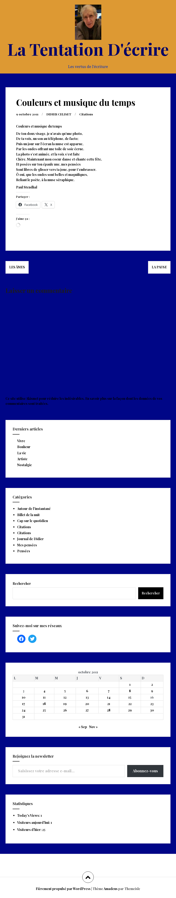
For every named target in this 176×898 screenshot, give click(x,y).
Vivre (21, 440)
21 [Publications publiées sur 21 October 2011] (108, 703)
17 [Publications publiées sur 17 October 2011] (23, 703)
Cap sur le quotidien (32, 520)
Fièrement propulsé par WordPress (63, 888)
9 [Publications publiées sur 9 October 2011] (152, 690)
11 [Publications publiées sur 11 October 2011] (44, 697)
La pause (159, 267)
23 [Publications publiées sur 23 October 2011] (152, 703)
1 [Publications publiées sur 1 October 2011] (130, 684)
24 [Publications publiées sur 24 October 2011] (23, 710)
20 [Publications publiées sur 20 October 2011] (87, 703)
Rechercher (22, 583)
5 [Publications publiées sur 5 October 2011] (65, 690)
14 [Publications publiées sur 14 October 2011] (108, 697)
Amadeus (111, 888)
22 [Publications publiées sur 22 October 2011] (130, 703)
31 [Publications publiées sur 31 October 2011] (23, 716)
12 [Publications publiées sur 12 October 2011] (64, 697)
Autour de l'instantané (34, 508)
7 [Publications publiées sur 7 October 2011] (109, 690)
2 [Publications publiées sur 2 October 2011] (152, 684)
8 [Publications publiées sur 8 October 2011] (130, 690)
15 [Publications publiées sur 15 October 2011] (129, 697)
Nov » (93, 726)
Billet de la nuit (28, 514)
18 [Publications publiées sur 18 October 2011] (44, 703)
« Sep (83, 726)
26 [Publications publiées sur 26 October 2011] (65, 710)
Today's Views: (29, 815)
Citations (89, 114)
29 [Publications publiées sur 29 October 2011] (130, 710)
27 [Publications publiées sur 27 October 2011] (87, 710)
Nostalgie (24, 465)
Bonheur (23, 446)
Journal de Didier (30, 538)
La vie (21, 453)
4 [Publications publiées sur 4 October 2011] (44, 690)
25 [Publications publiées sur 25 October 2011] (44, 710)
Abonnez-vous (145, 770)
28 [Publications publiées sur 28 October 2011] (108, 710)
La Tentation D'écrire (88, 49)
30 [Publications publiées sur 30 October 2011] (152, 710)
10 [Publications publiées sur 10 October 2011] (23, 697)
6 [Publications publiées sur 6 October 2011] (87, 690)
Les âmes (17, 267)
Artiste (22, 459)
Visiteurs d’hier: (29, 829)
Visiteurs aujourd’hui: (34, 822)
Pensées (23, 551)
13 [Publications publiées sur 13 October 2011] (87, 697)
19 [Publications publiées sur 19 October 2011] (65, 703)
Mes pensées (27, 545)
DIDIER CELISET (60, 114)
